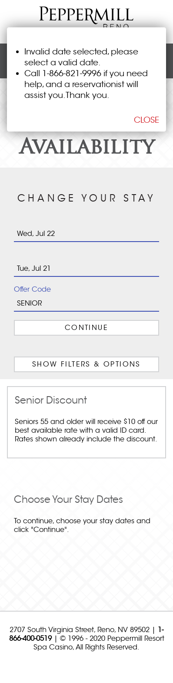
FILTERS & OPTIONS (86, 364)
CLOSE (146, 119)
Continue (86, 327)
